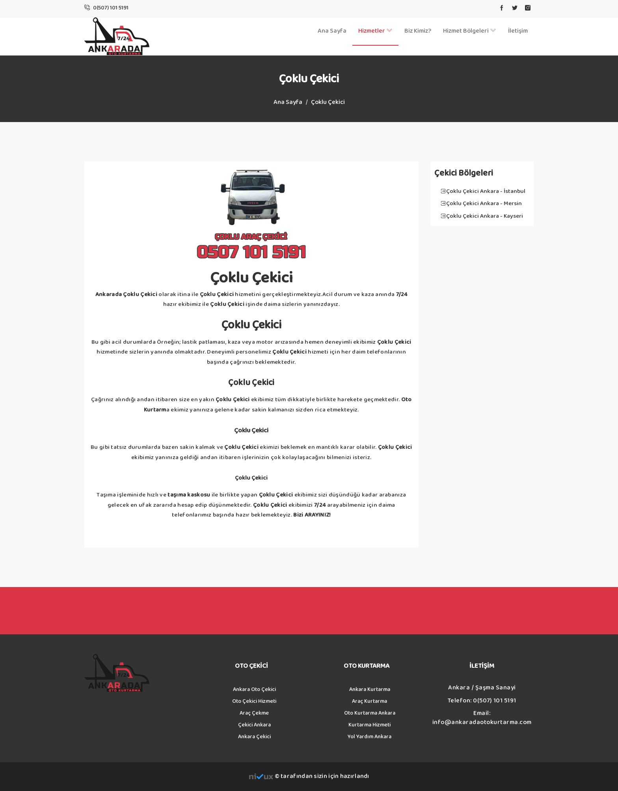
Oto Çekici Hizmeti (254, 701)
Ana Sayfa (332, 31)
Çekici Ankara (254, 725)
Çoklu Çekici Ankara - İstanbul (485, 191)
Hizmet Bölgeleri (469, 31)
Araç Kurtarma (369, 701)
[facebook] (502, 8)
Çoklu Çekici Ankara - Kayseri (484, 215)
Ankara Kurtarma (369, 689)
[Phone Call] (110, 8)
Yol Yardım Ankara (369, 736)
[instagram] (528, 8)
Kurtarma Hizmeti (369, 725)
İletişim (518, 31)
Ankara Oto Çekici (254, 689)
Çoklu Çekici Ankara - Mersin (484, 203)
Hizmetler (375, 31)
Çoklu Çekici (328, 102)
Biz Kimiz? (417, 31)
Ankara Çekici (254, 736)
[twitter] (515, 8)
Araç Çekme (254, 713)
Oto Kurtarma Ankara (369, 713)
